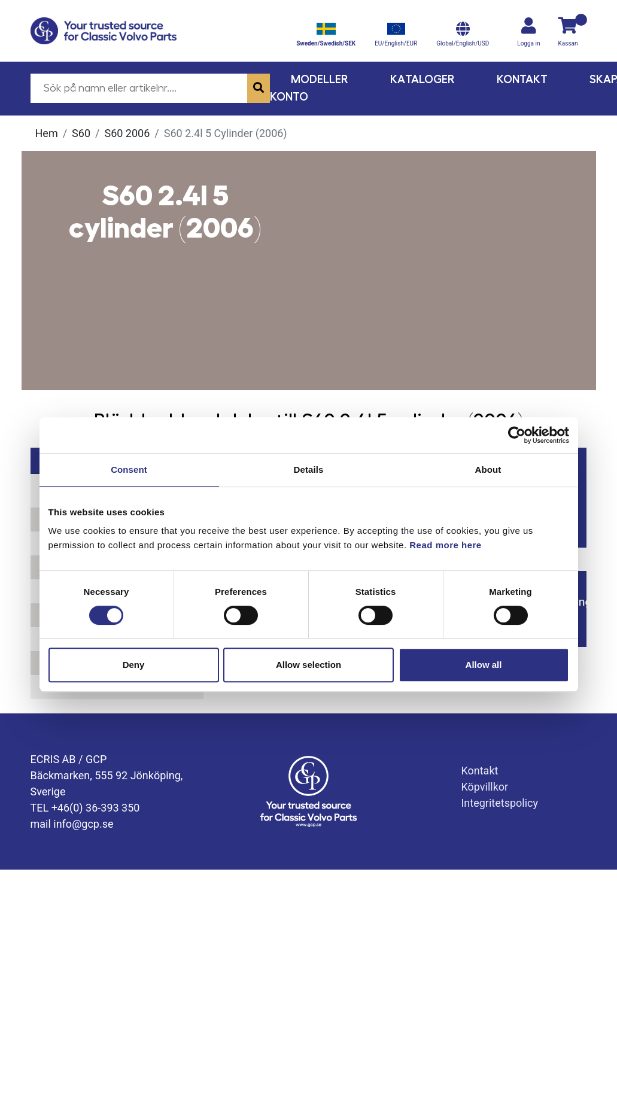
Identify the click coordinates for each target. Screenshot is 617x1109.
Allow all (484, 665)
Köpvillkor (484, 786)
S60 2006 (127, 133)
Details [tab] (309, 469)
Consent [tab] (129, 469)
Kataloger (422, 79)
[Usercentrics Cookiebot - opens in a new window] (516, 435)
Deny (134, 665)
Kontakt (522, 79)
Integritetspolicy (499, 803)
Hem (46, 133)
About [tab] (488, 469)
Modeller (319, 79)
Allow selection (308, 665)
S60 (81, 133)
